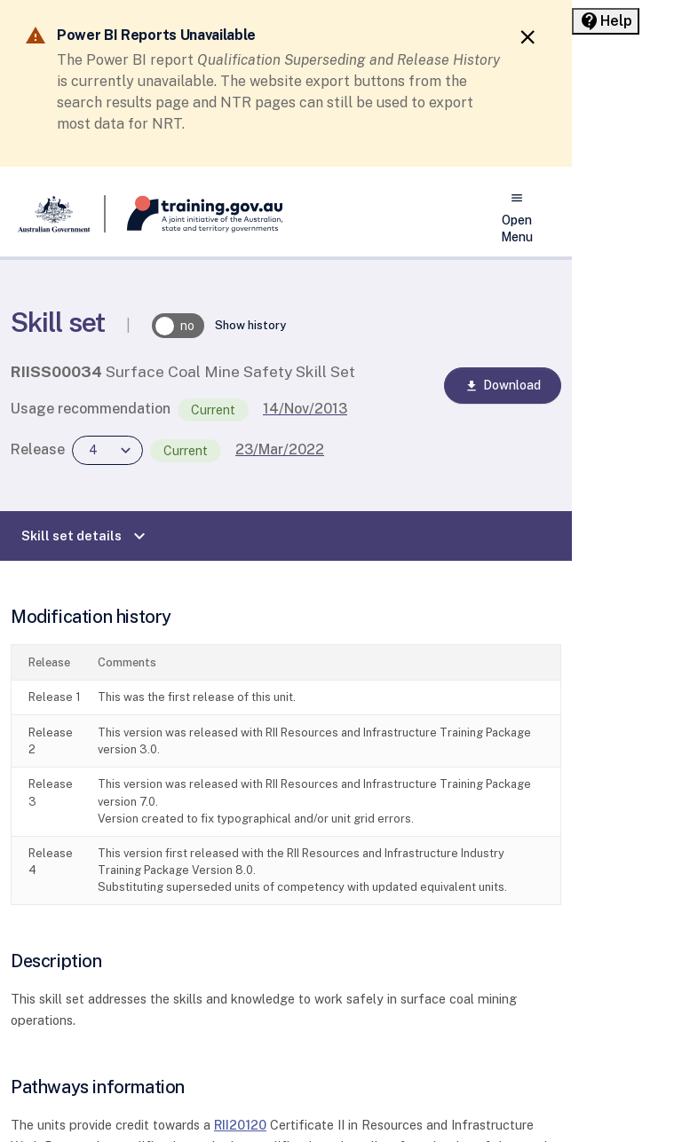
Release (38, 449)
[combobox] (107, 450)
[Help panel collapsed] (605, 21)
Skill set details (85, 536)
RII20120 (240, 1124)
